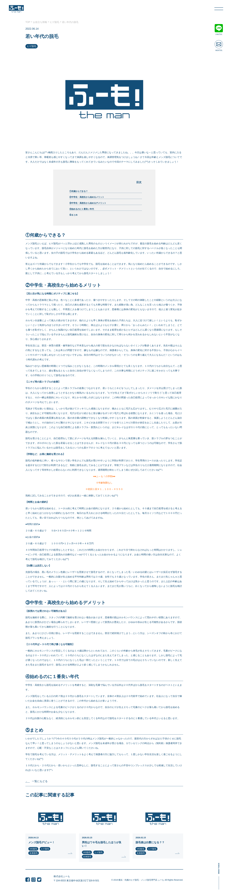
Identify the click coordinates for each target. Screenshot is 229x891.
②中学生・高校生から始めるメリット (87, 197)
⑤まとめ (74, 215)
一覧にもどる (36, 781)
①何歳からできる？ (79, 191)
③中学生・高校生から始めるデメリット (88, 203)
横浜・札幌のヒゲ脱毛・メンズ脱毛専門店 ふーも (141, 880)
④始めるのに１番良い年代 (82, 209)
